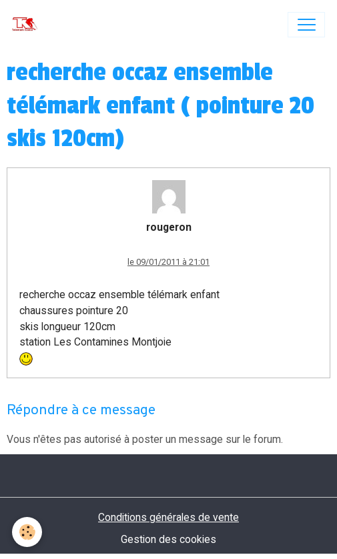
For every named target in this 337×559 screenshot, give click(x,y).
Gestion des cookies (168, 539)
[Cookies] (27, 532)
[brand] (27, 24)
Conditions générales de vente (168, 517)
